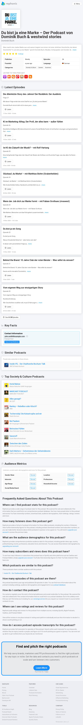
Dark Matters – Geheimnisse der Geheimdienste (30, 451)
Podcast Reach (6, 712)
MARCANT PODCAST (19, 391)
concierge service (38, 599)
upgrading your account (10, 546)
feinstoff (13, 436)
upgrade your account (69, 530)
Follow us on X (60, 714)
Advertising (59, 693)
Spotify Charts (33, 719)
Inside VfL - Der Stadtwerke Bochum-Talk (27, 364)
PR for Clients (60, 690)
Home (4, 687)
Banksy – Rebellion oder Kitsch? (23, 406)
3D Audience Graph (8, 709)
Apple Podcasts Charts (36, 717)
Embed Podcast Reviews (10, 719)
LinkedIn (58, 717)
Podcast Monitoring (62, 700)
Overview (32, 687)
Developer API (6, 700)
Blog (30, 709)
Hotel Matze (15, 384)
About (4, 693)
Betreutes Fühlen (17, 429)
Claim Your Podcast (8, 695)
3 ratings (20, 54)
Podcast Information (35, 693)
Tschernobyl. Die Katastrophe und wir (25, 414)
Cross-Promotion (61, 695)
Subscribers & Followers (9, 714)
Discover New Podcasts (9, 717)
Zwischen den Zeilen (18, 443)
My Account (5, 698)
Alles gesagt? (15, 399)
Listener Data (33, 690)
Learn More (41, 668)
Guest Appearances (62, 687)
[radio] (4, 53)
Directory (31, 712)
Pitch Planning (33, 695)
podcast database (59, 585)
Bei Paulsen (15, 421)
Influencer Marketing (62, 698)
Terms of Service (61, 712)
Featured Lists (33, 714)
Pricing (4, 690)
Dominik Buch (7, 40)
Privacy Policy (60, 709)
